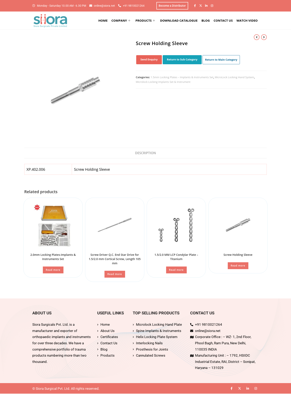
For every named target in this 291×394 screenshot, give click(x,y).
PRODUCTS (146, 21)
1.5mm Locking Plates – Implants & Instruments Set (182, 77)
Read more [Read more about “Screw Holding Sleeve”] (238, 266)
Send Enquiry (149, 59)
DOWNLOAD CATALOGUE (179, 21)
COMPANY (122, 21)
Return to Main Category (221, 60)
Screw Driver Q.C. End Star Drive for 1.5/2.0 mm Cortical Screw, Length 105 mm (115, 259)
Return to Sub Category (182, 59)
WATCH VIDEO (247, 21)
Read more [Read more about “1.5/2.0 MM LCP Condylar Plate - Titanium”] (176, 270)
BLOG (206, 21)
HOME (104, 21)
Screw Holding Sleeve (238, 255)
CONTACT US (223, 21)
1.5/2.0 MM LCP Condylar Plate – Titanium (176, 257)
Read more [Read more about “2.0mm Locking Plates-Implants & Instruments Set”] (53, 270)
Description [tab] (145, 153)
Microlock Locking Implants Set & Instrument (163, 82)
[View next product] (264, 37)
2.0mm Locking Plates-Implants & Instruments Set (53, 257)
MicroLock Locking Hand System (234, 77)
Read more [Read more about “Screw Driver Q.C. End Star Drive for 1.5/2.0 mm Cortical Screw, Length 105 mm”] (115, 274)
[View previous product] (256, 37)
